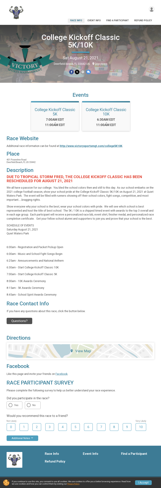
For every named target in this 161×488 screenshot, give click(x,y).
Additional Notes (22, 440)
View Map (80, 353)
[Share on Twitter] (77, 72)
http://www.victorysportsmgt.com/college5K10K (91, 148)
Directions (101, 63)
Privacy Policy (73, 484)
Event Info (94, 20)
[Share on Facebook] (71, 72)
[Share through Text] (88, 72)
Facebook (62, 375)
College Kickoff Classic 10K (106, 113)
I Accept (143, 482)
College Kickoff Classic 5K (55, 113)
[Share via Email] (82, 72)
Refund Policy (143, 20)
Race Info (76, 20)
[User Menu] (151, 9)
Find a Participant (117, 20)
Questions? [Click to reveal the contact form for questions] (19, 323)
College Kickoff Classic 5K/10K (81, 41)
